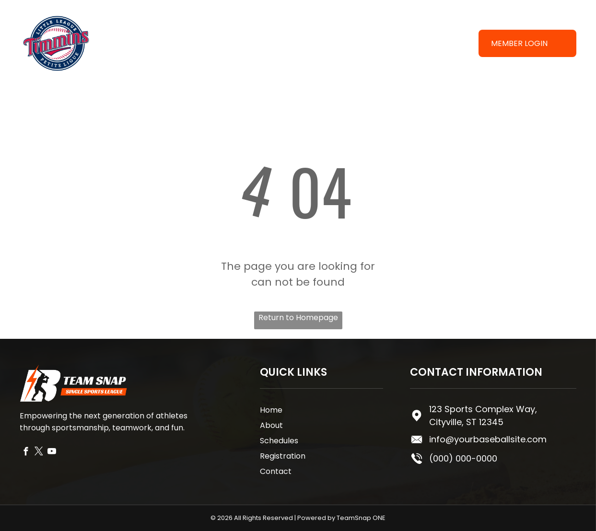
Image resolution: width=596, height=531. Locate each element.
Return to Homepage (298, 317)
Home (271, 410)
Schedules (279, 440)
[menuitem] (261, 34)
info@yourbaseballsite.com (488, 439)
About (271, 425)
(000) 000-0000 (463, 458)
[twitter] (39, 453)
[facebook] (26, 453)
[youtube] (52, 453)
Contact (276, 471)
